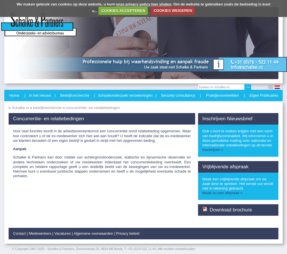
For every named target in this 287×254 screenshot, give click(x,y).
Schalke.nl (20, 108)
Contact (19, 233)
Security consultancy (178, 95)
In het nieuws (40, 95)
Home (14, 95)
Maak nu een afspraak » (222, 193)
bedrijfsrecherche (47, 108)
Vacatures (62, 233)
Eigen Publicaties (264, 95)
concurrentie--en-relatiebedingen (93, 108)
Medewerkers (40, 233)
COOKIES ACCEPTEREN (123, 10)
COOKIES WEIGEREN (173, 10)
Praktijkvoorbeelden (222, 95)
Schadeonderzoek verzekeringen (125, 95)
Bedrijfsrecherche (74, 95)
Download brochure (227, 210)
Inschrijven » (212, 150)
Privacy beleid (127, 233)
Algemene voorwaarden (93, 233)
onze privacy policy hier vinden (143, 4)
